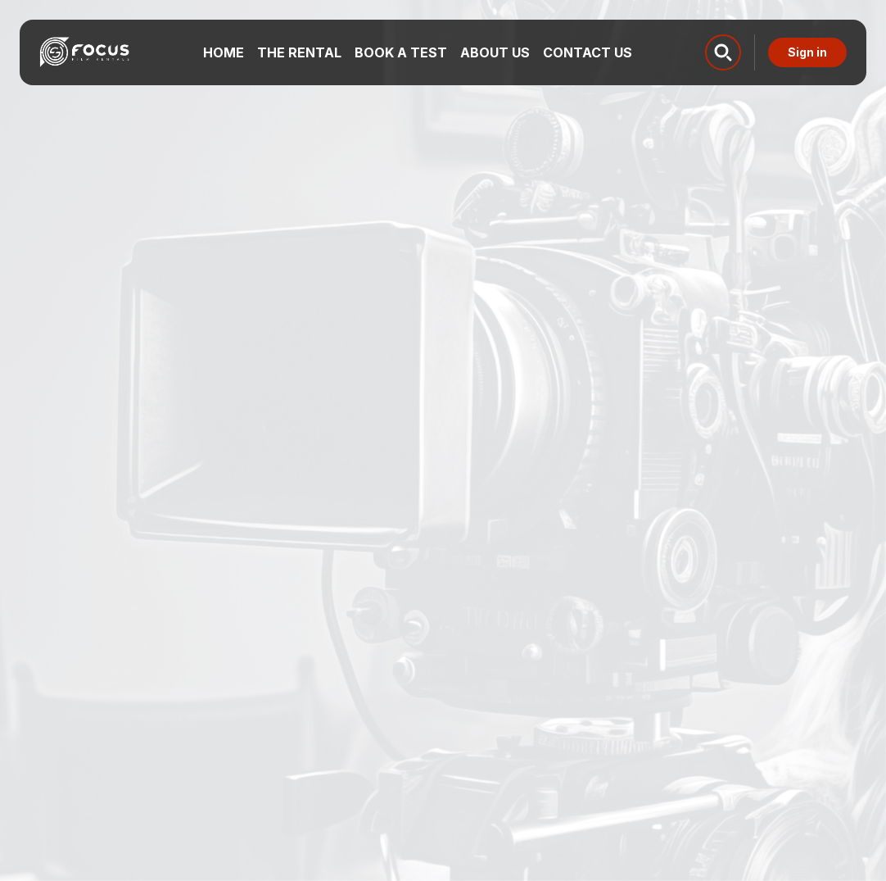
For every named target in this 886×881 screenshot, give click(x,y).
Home (223, 52)
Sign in (807, 52)
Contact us (587, 52)
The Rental (299, 52)
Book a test (401, 52)
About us (495, 52)
